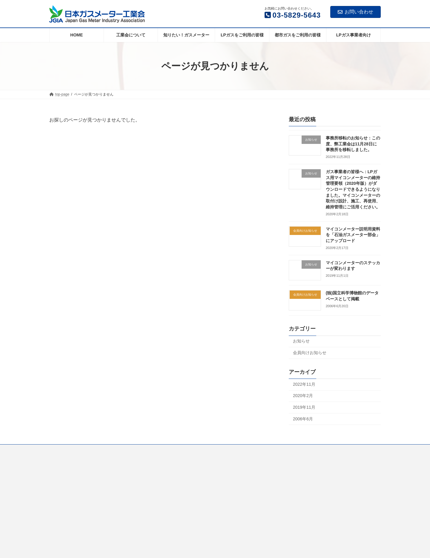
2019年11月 (304, 407)
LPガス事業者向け (280, 450)
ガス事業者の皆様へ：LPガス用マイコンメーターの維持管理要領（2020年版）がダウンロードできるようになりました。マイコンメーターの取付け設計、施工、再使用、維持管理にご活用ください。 (353, 189)
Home (59, 450)
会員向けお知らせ (309, 352)
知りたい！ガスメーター (133, 450)
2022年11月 (304, 384)
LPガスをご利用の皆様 (183, 450)
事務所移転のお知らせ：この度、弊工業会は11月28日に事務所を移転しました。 (353, 144)
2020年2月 (303, 395)
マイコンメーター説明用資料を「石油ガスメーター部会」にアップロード (353, 235)
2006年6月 (303, 418)
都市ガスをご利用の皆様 (233, 450)
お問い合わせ (355, 11)
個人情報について (321, 450)
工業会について (89, 450)
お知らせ (301, 341)
